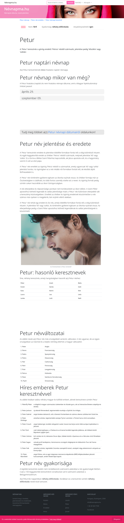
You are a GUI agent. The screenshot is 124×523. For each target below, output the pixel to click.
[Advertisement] (62, 117)
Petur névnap (24, 20)
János (67, 508)
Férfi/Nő (78, 3)
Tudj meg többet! (55, 519)
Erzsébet (46, 508)
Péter (67, 504)
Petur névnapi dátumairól (64, 132)
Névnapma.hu (10, 2)
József (67, 511)
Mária (45, 504)
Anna (45, 511)
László (67, 500)
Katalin (45, 500)
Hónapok (87, 3)
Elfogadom (117, 519)
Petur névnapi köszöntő (54, 20)
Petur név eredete (37, 20)
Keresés (70, 3)
